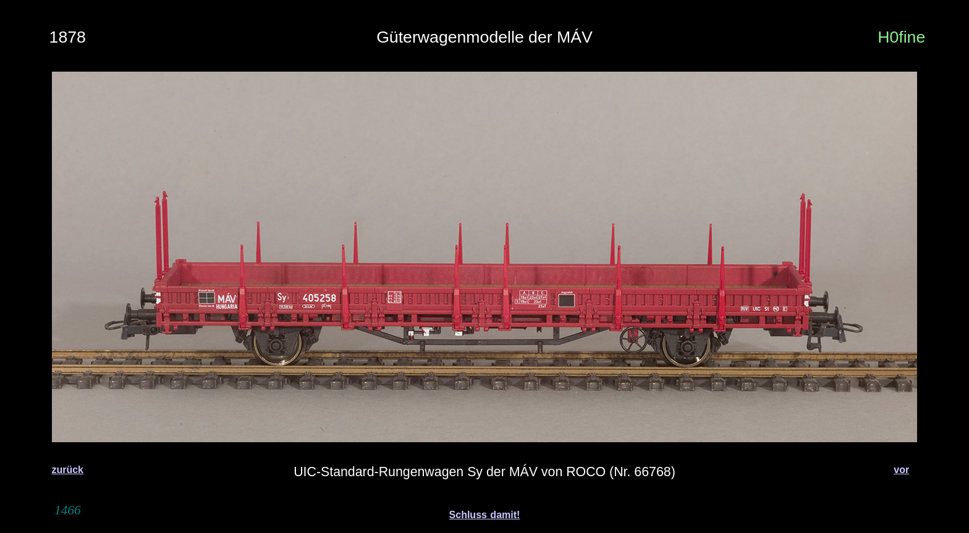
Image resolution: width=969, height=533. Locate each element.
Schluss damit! (484, 515)
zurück (67, 469)
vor (901, 469)
